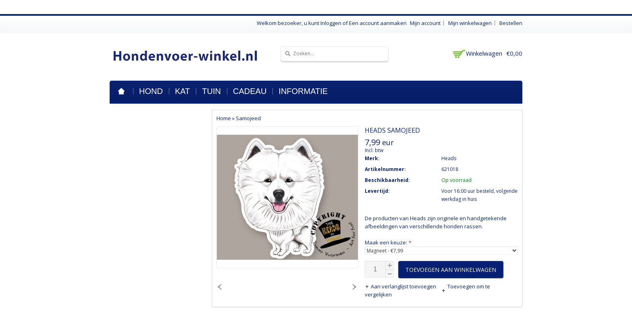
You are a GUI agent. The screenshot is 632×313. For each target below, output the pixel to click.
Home (121, 91)
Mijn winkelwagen (470, 23)
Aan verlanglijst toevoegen (401, 286)
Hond (151, 91)
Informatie (303, 91)
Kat (182, 91)
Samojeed (248, 118)
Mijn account (425, 23)
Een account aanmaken (378, 23)
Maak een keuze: (388, 242)
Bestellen (510, 23)
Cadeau (249, 91)
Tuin (211, 91)
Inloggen (330, 23)
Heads (448, 158)
